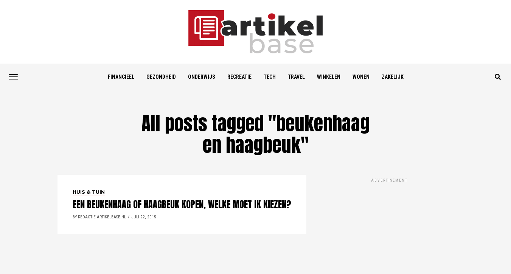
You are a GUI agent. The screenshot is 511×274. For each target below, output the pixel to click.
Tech (270, 77)
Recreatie (239, 77)
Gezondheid (161, 77)
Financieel (121, 77)
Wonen (361, 77)
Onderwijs (201, 77)
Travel (296, 77)
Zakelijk (393, 77)
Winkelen (328, 77)
